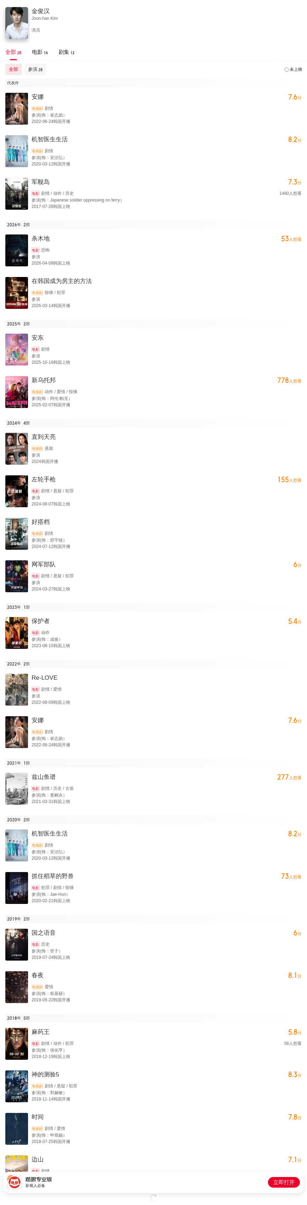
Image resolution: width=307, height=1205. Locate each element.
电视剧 (37, 109)
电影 (35, 194)
